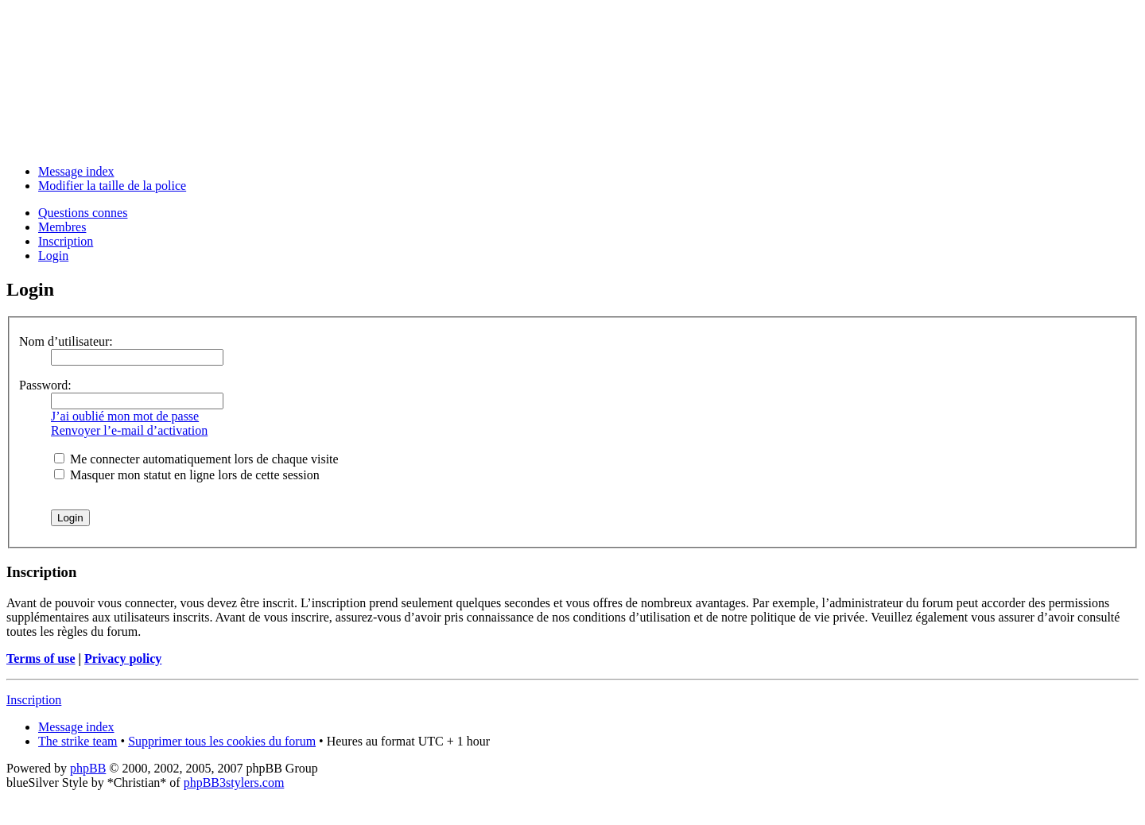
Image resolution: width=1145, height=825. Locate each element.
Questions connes (82, 212)
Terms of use (41, 658)
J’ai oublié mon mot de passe (125, 416)
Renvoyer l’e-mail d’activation (129, 430)
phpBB (88, 768)
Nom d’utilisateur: (66, 341)
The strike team (78, 741)
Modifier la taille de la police (112, 185)
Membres (62, 227)
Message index (76, 171)
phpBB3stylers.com (234, 782)
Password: (45, 385)
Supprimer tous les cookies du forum (222, 741)
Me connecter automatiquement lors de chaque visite (196, 459)
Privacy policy (122, 658)
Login (53, 255)
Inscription (65, 241)
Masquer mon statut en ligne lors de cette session (187, 475)
